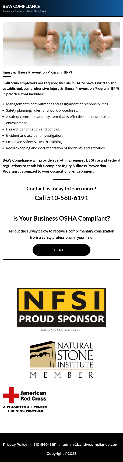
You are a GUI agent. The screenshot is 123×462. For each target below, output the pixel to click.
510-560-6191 (45, 444)
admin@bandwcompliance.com (90, 444)
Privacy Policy (15, 444)
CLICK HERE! (61, 250)
